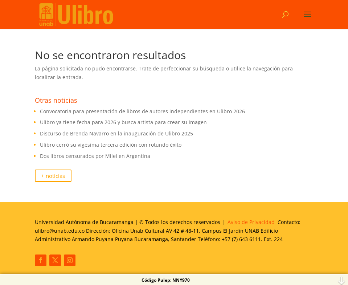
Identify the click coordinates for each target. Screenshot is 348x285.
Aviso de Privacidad (251, 222)
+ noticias (53, 176)
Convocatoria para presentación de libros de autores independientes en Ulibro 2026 (142, 111)
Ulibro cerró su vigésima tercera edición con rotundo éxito (111, 144)
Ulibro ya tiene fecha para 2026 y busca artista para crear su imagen (123, 122)
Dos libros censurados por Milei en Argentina (95, 155)
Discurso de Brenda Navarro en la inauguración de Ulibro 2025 (116, 133)
